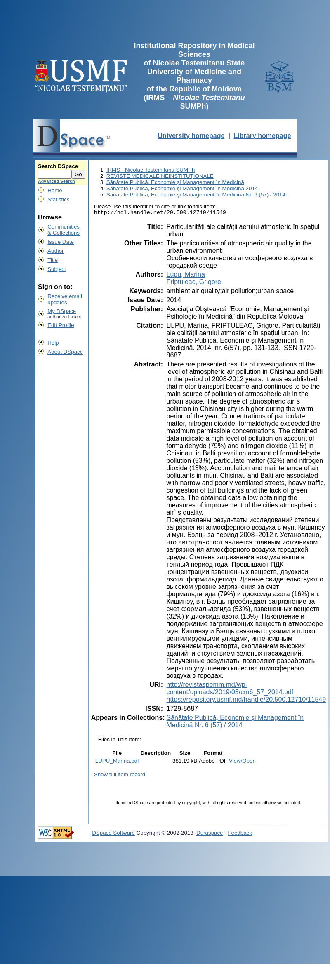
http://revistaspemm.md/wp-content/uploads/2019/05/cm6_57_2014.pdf (229, 689)
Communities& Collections (63, 230)
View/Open (242, 762)
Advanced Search (56, 181)
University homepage (191, 135)
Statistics (58, 199)
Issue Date (60, 242)
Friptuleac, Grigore (193, 283)
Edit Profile (60, 325)
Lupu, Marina (185, 275)
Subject (56, 269)
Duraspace (209, 834)
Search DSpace (58, 166)
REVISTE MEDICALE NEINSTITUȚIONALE (160, 176)
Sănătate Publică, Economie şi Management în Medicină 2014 (182, 188)
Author (55, 251)
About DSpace (65, 352)
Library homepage (262, 135)
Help (53, 343)
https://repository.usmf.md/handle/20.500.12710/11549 (246, 700)
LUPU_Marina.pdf (117, 762)
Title (52, 260)
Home (54, 190)
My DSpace (61, 311)
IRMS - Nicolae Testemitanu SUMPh (150, 170)
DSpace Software (113, 834)
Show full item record (119, 776)
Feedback (240, 834)
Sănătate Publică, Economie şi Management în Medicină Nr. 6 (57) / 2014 (195, 194)
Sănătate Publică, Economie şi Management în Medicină (175, 182)
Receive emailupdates (64, 299)
